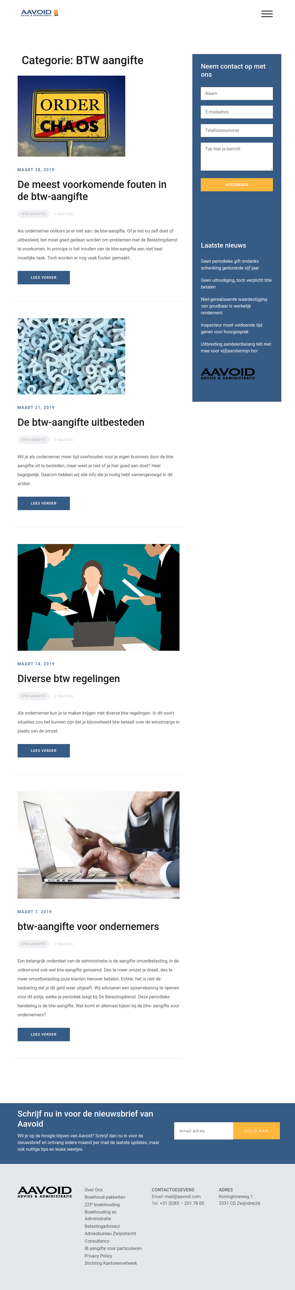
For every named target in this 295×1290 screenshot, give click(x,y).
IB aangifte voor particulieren (113, 1248)
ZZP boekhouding (102, 1204)
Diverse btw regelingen (69, 679)
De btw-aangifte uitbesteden (81, 422)
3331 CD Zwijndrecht (239, 1203)
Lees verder (44, 277)
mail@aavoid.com (183, 1196)
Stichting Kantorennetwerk (111, 1263)
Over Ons (94, 1190)
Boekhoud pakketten (105, 1197)
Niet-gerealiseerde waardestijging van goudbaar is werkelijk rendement (234, 306)
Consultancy (97, 1241)
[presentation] (243, 216)
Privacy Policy (98, 1256)
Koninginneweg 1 (236, 1196)
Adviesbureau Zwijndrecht (110, 1233)
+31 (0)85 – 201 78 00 (182, 1203)
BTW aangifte (34, 214)
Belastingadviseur (102, 1226)
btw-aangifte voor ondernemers (88, 927)
